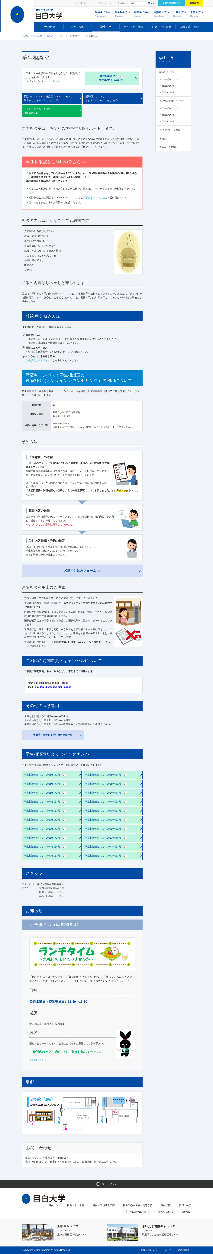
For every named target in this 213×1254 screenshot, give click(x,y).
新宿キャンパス (55, 35)
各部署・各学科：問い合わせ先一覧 (52, 734)
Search (152, 3)
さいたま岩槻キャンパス (171, 100)
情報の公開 (185, 1205)
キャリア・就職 (134, 26)
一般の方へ (179, 14)
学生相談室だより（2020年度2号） (45, 855)
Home (25, 35)
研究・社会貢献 (161, 26)
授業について (168, 86)
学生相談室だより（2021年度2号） (106, 828)
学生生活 (105, 26)
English (121, 3)
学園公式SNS (165, 1211)
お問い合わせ (80, 3)
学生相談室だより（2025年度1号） (45, 793)
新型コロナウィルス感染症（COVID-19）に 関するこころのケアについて (48, 98)
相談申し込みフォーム (40, 360)
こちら (54, 81)
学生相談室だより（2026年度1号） (45, 774)
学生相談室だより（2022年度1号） (45, 828)
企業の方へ (196, 14)
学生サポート (74, 35)
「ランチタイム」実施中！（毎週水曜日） (38, 110)
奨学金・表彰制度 (168, 147)
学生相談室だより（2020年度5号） (106, 838)
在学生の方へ (122, 14)
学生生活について (170, 79)
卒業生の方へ (142, 14)
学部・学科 (78, 26)
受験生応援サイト (172, 3)
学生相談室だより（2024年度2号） (106, 801)
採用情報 (186, 1211)
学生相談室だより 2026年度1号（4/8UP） (111, 78)
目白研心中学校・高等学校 (137, 1205)
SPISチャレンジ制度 (169, 129)
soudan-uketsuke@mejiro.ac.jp (53, 687)
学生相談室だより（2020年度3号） (106, 846)
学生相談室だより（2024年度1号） (45, 810)
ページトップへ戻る (183, 1242)
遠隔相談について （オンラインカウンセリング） (102, 98)
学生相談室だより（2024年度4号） (106, 793)
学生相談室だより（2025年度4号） (106, 774)
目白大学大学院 (75, 1205)
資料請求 (194, 3)
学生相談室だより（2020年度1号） (106, 855)
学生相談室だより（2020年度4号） (45, 846)
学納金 (162, 138)
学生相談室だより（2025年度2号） (106, 783)
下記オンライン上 (95, 197)
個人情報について (140, 1211)
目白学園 (166, 1205)
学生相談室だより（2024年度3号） (45, 801)
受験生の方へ (103, 14)
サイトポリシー (166, 1250)
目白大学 (54, 1205)
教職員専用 (183, 1250)
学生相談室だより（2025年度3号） (45, 783)
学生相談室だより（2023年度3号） (106, 810)
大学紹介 (49, 26)
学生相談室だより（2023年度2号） (45, 819)
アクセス (102, 3)
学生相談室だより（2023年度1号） (106, 819)
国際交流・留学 (189, 26)
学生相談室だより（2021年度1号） (45, 838)
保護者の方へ (161, 14)
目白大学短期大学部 (104, 1205)
